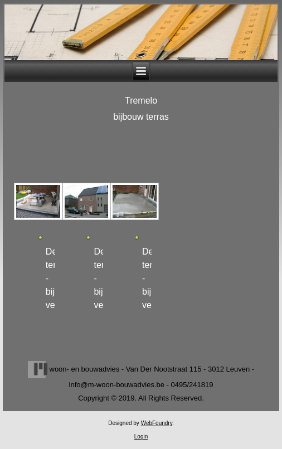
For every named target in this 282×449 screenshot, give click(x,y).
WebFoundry (156, 423)
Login (141, 436)
